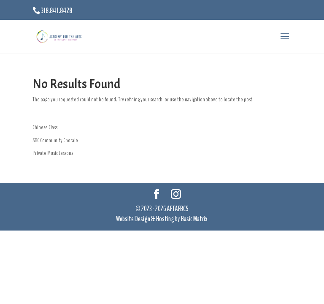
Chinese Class (44, 127)
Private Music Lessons (52, 153)
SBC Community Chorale (55, 140)
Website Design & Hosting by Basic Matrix (162, 219)
